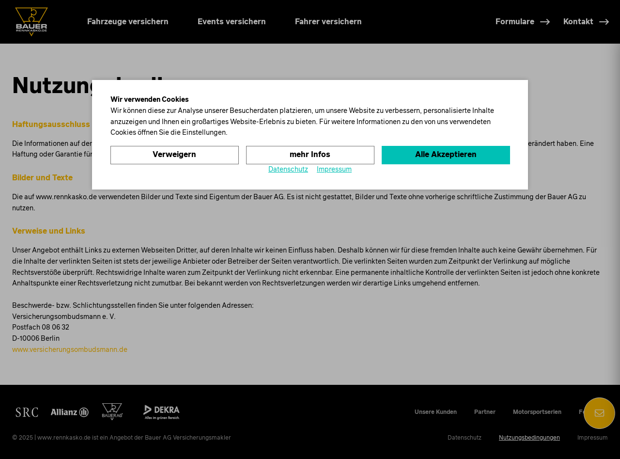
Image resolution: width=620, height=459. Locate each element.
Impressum (334, 169)
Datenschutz (288, 169)
